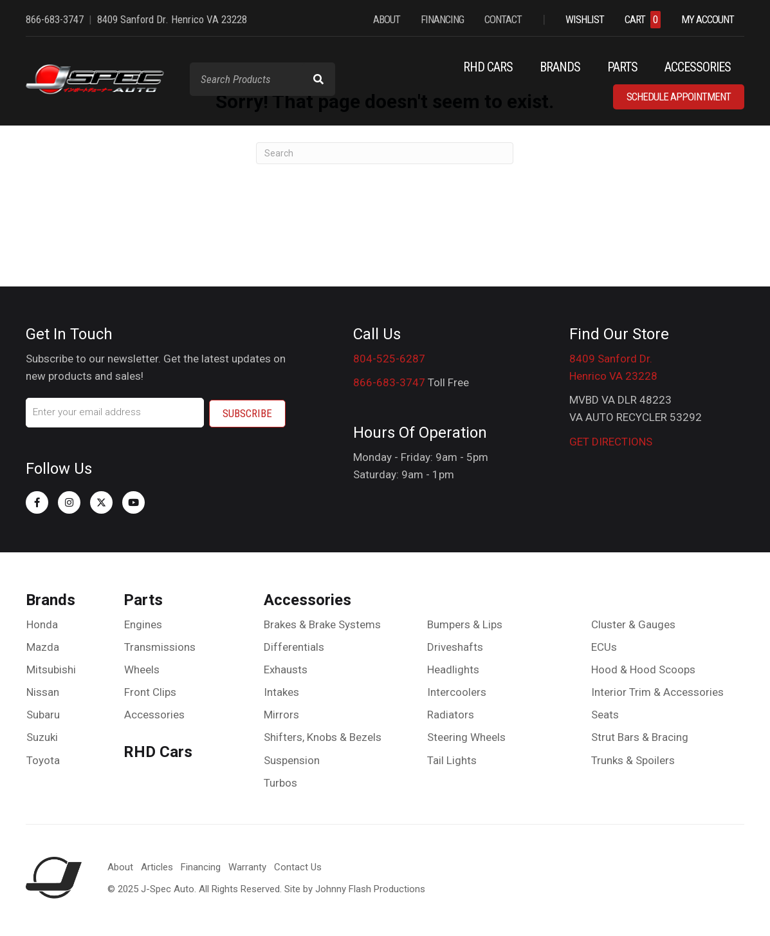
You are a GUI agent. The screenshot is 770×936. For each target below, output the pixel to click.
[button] (37, 500)
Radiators (450, 713)
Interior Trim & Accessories (657, 690)
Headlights (453, 668)
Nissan (42, 690)
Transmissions (160, 645)
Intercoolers (456, 690)
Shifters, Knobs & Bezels (322, 735)
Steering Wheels (466, 735)
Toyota (43, 758)
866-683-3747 (389, 382)
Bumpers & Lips (464, 622)
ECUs (604, 645)
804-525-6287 (389, 358)
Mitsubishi (51, 668)
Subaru (43, 713)
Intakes (281, 690)
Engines (143, 622)
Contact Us (298, 865)
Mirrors (281, 713)
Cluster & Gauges (633, 622)
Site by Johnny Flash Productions (354, 887)
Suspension (292, 758)
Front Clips (150, 690)
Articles (157, 865)
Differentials (294, 645)
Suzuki (42, 735)
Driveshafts (455, 645)
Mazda (42, 645)
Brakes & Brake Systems (322, 622)
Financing (201, 865)
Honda (42, 622)
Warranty (247, 865)
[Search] (384, 153)
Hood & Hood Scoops (643, 668)
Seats (605, 713)
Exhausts (285, 668)
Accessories (154, 713)
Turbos (280, 781)
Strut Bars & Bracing (639, 735)
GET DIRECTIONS (610, 441)
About (120, 865)
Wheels (142, 668)
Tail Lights (452, 758)
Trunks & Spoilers (633, 758)
